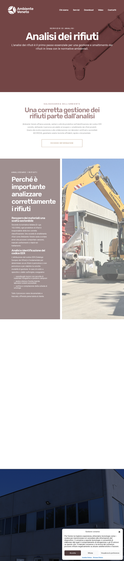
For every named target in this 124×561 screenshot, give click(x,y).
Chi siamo (63, 10)
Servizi (76, 10)
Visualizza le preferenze (110, 553)
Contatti (112, 10)
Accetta (73, 553)
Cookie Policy (87, 557)
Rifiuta (90, 553)
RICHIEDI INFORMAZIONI (62, 143)
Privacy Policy (98, 557)
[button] (119, 531)
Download (88, 10)
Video (100, 10)
